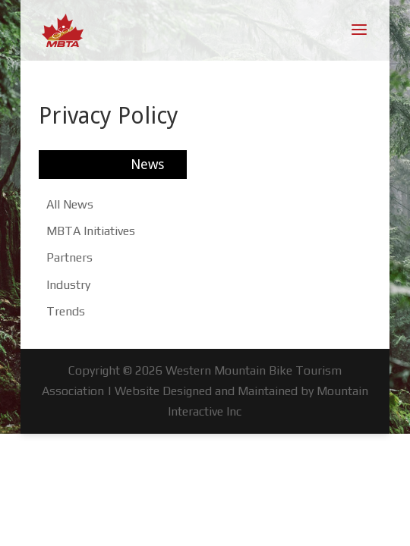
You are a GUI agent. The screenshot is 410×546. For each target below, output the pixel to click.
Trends (65, 311)
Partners (69, 257)
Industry (68, 285)
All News (69, 204)
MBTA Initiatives (90, 231)
